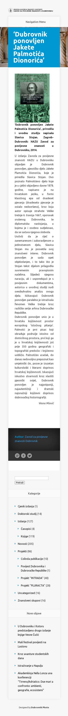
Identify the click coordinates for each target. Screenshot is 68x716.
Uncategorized (26, 593)
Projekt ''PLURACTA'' (33, 585)
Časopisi (26, 528)
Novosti (22, 543)
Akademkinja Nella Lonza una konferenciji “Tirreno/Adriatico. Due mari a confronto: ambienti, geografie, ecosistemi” (35, 682)
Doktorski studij (27, 513)
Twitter (29, 455)
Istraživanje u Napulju (30, 665)
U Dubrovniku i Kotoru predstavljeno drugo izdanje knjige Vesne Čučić (34, 630)
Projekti (22, 551)
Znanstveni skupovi (29, 600)
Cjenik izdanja (26, 506)
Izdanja (22, 521)
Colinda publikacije (32, 558)
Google (17, 455)
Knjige (24, 536)
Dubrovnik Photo (40, 707)
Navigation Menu (36, 22)
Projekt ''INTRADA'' (32, 578)
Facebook (23, 455)
